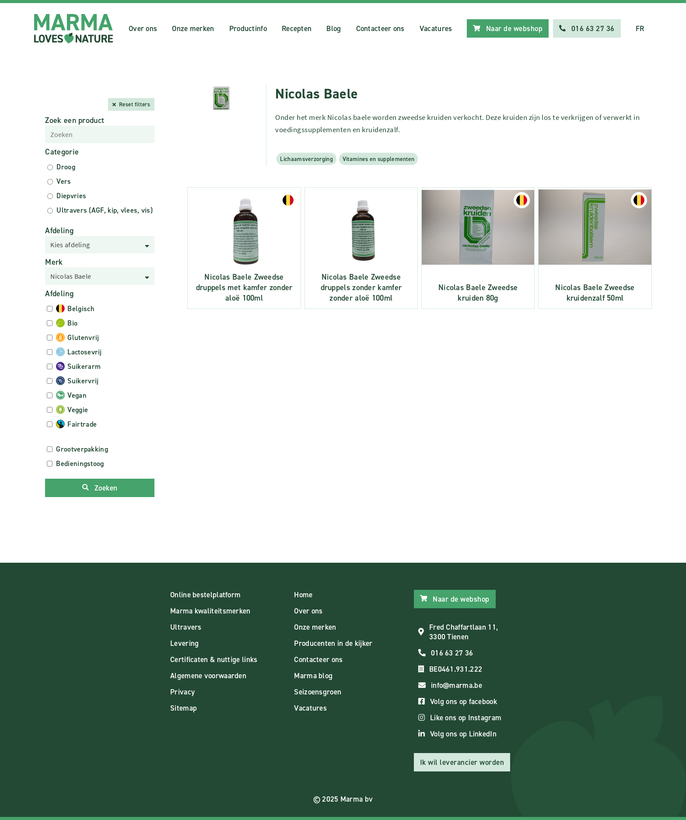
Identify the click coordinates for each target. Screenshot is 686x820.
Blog (333, 28)
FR (640, 28)
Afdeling (59, 230)
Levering (184, 643)
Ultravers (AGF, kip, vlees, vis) (104, 210)
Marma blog (313, 675)
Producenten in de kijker (333, 643)
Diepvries (71, 195)
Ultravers (186, 627)
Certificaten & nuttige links (213, 659)
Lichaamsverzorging (306, 159)
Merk (54, 262)
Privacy (182, 692)
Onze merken (193, 28)
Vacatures (436, 28)
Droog (65, 167)
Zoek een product (74, 120)
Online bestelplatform (205, 594)
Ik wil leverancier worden (462, 762)
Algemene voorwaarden (208, 675)
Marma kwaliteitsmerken (210, 611)
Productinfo (248, 28)
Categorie (62, 152)
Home (303, 594)
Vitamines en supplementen (379, 159)
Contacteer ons (380, 28)
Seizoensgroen (317, 692)
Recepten (297, 28)
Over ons (143, 28)
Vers (63, 181)
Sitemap (183, 708)
